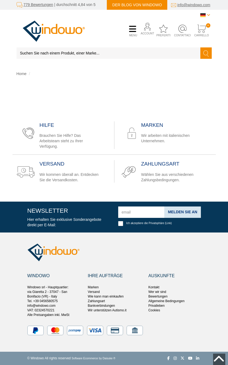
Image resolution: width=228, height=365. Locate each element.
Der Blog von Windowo (137, 5)
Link (168, 223)
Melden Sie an (182, 212)
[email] (141, 212)
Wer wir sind (157, 292)
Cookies (154, 310)
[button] (146, 31)
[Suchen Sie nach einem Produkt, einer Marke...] (109, 53)
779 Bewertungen (38, 4)
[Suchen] (206, 53)
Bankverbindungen (101, 306)
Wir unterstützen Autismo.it (107, 310)
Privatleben (156, 306)
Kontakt (153, 287)
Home (22, 74)
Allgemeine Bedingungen (166, 301)
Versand (94, 292)
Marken (93, 287)
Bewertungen (158, 296)
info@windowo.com (193, 5)
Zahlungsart (96, 301)
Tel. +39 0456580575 (42, 301)
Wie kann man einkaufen (106, 296)
